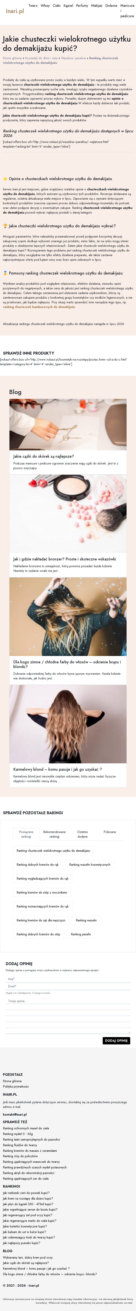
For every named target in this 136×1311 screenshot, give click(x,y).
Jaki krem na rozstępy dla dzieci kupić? (28, 1198)
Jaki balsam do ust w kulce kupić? (24, 1232)
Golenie (111, 5)
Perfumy (82, 5)
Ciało (56, 5)
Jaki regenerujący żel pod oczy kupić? (27, 1215)
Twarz (33, 5)
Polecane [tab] (110, 832)
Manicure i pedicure (127, 11)
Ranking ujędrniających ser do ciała (26, 1178)
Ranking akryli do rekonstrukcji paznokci (28, 1173)
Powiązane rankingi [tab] (26, 834)
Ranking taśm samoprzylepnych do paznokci (31, 1139)
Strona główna (12, 58)
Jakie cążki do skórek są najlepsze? (26, 1263)
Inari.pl (15, 11)
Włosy (45, 5)
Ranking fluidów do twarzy (20, 1145)
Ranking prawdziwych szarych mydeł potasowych (35, 1167)
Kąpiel (68, 5)
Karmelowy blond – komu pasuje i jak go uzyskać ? (36, 1268)
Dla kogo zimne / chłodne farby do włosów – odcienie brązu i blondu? (50, 1274)
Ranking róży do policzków (20, 1156)
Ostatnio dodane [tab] (82, 834)
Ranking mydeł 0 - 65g (18, 1134)
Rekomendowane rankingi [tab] (54, 834)
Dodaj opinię (116, 1040)
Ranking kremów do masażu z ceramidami (30, 1151)
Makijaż (96, 5)
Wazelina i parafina (73, 58)
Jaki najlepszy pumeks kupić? (21, 1243)
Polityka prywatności (16, 1086)
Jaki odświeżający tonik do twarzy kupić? (29, 1237)
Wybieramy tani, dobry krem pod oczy (28, 1257)
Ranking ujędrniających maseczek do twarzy (31, 1162)
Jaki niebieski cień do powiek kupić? (26, 1193)
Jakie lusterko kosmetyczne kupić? (25, 1226)
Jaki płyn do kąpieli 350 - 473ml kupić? (28, 1204)
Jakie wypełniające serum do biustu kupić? (30, 1209)
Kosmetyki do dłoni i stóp (41, 58)
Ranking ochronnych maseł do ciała (26, 1128)
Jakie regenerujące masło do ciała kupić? (29, 1221)
